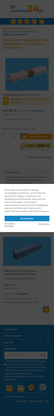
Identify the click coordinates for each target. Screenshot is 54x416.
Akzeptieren (27, 218)
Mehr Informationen (39, 211)
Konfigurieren (44, 224)
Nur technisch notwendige (10, 225)
